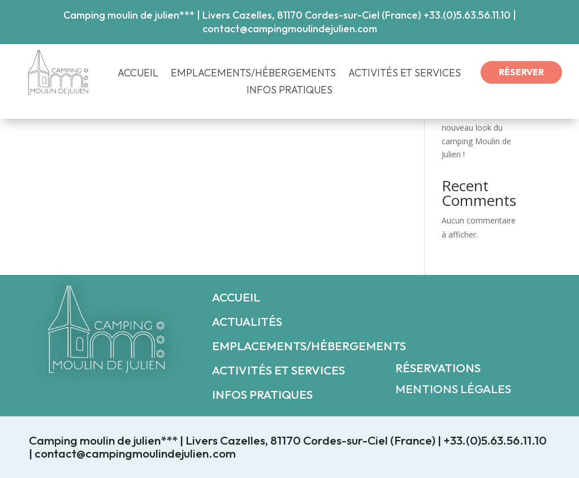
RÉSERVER (521, 71)
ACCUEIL (138, 74)
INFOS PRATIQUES (289, 91)
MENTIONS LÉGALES (453, 388)
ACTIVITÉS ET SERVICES (404, 74)
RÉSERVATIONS (438, 367)
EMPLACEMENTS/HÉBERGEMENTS (253, 74)
